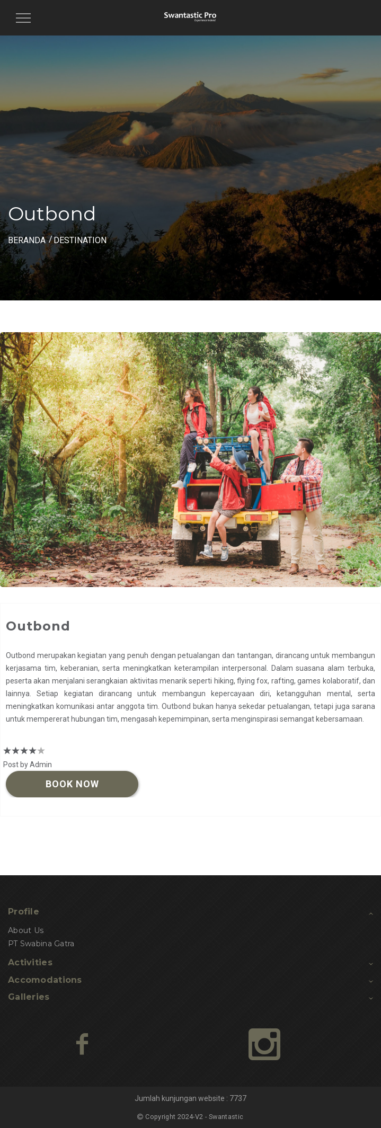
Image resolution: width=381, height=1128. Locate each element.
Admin (41, 764)
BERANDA (27, 240)
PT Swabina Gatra (41, 943)
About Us (25, 930)
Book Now (72, 783)
